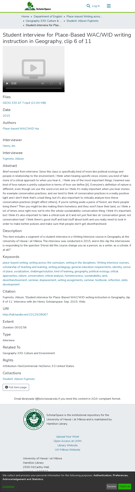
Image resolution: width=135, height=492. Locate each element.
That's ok (124, 486)
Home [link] (25, 17)
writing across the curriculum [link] (47, 263)
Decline (111, 486)
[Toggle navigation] (109, 6)
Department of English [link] (48, 17)
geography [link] (81, 271)
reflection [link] (114, 280)
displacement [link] (47, 280)
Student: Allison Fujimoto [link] (82, 21)
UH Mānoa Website (67, 450)
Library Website (67, 445)
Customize (8, 486)
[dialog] (67, 482)
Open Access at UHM (67, 441)
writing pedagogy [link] (59, 267)
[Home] (37, 6)
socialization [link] (21, 271)
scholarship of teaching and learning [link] (25, 267)
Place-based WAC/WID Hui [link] (21, 129)
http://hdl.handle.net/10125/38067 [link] (25, 315)
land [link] (104, 276)
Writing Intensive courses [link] (113, 263)
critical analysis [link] (54, 276)
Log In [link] (96, 6)
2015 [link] (6, 116)
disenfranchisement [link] (15, 280)
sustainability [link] (92, 276)
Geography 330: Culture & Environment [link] (44, 21)
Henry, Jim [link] (9, 146)
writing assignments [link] (70, 280)
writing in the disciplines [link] (81, 263)
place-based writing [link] (15, 263)
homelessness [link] (74, 276)
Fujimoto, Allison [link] (13, 159)
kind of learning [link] (63, 271)
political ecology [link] (99, 271)
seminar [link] (33, 280)
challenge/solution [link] (41, 271)
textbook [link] (101, 280)
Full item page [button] (16, 387)
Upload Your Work (67, 437)
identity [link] (117, 267)
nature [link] (23, 276)
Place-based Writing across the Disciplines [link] (85, 17)
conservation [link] (36, 276)
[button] (88, 6)
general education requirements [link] (91, 267)
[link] (24, 103)
